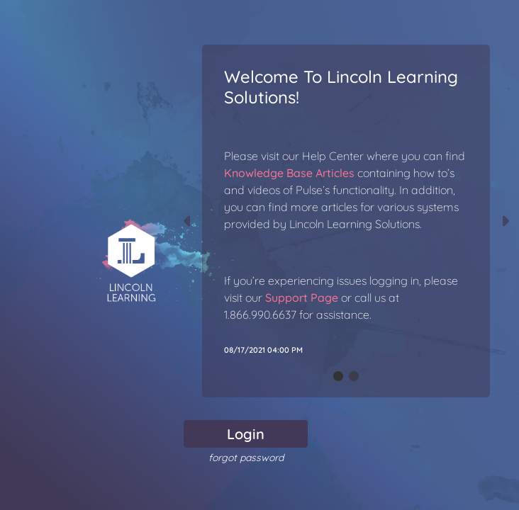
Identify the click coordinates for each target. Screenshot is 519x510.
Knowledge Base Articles (289, 173)
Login (245, 434)
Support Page (301, 297)
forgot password (246, 457)
